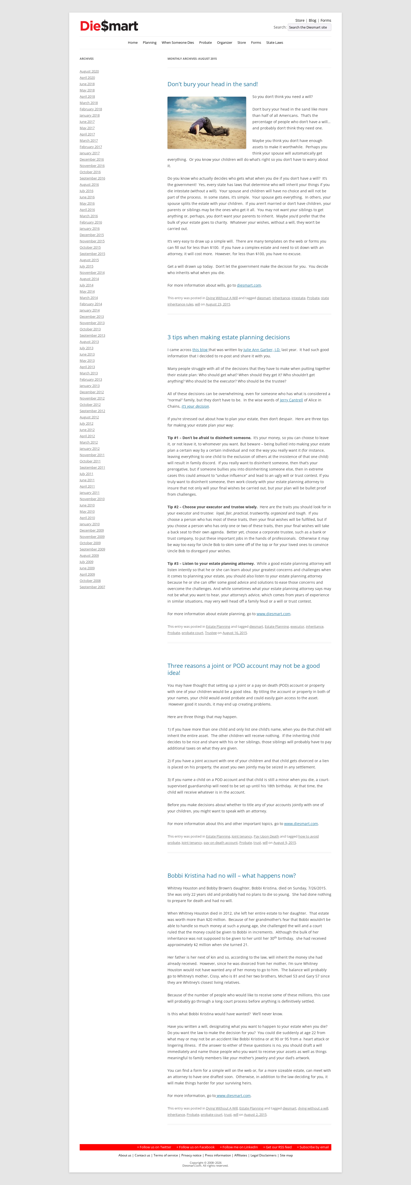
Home (133, 42)
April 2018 (87, 96)
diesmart (264, 298)
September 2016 (92, 178)
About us (124, 1155)
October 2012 (90, 404)
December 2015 (92, 234)
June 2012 (87, 429)
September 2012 (92, 410)
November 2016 (92, 165)
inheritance (281, 298)
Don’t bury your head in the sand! (212, 84)
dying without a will (313, 1108)
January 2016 (90, 228)
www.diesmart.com (273, 613)
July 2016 (86, 190)
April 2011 (87, 486)
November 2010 (92, 498)
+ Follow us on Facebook (195, 1147)
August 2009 (89, 555)
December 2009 (92, 530)
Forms (326, 20)
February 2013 (91, 379)
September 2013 (92, 335)
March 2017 (89, 140)
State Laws (274, 42)
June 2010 (87, 505)
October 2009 (90, 542)
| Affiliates (239, 1155)
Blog (312, 20)
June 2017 (87, 121)
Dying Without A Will (222, 298)
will (197, 304)
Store (300, 20)
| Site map (285, 1155)
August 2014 (89, 278)
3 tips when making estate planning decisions (228, 337)
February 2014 (91, 304)
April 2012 (87, 436)
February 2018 (91, 109)
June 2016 (87, 197)
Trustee (211, 632)
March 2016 (89, 216)
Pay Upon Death (266, 836)
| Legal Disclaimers (262, 1155)
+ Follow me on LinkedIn (239, 1147)
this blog (200, 349)
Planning (149, 42)
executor (297, 626)
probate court (192, 632)
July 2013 (86, 348)
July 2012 (86, 423)
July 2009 (86, 561)
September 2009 (92, 549)
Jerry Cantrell (291, 399)
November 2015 (92, 241)
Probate (205, 42)
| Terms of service (164, 1155)
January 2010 (90, 524)
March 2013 (89, 373)
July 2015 (86, 266)
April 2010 (87, 517)
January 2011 (90, 492)
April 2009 (87, 574)
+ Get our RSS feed (277, 1147)
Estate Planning (218, 626)
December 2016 (92, 159)
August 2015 (89, 260)
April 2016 (87, 209)
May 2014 (87, 291)
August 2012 (89, 417)
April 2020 (87, 77)
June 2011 (87, 480)
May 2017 (87, 127)
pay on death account (221, 842)
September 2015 (92, 253)
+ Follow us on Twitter (154, 1147)
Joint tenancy (242, 836)
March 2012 (89, 442)
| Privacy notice (190, 1155)
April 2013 (87, 366)
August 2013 (89, 341)
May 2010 (87, 511)
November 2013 (92, 322)
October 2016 (90, 172)
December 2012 (92, 392)
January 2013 (90, 385)
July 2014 (86, 285)
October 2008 (90, 580)
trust (257, 842)
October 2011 (90, 461)
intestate (298, 298)
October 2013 (90, 329)
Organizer (224, 42)
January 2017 (90, 153)
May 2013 (87, 360)
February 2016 (91, 222)
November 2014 (92, 272)
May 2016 (87, 203)
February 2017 (91, 146)
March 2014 (89, 297)
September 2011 (92, 467)
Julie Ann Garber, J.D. (262, 349)
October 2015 (90, 247)
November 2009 (92, 536)
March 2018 (89, 102)
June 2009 (87, 568)
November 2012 (92, 398)
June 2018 (87, 83)
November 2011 (92, 454)
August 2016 (89, 184)
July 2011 (86, 473)
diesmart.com (249, 285)
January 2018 (90, 115)
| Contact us (141, 1155)
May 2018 (87, 90)
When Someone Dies (178, 42)
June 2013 (87, 354)
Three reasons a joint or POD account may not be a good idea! (243, 669)
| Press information (216, 1155)
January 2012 (90, 448)
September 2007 (92, 587)
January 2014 (90, 310)
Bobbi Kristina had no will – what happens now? (231, 875)
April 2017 (87, 134)
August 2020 (89, 71)
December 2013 (92, 316)
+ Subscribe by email (313, 1147)
